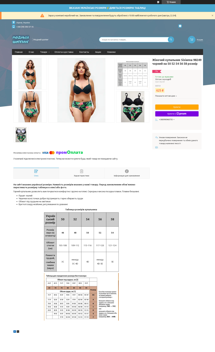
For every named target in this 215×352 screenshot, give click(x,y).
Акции (98, 52)
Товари (43, 52)
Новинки (111, 52)
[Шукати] (171, 39)
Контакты (84, 52)
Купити (176, 107)
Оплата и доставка (63, 52)
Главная (19, 52)
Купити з (177, 113)
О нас (31, 52)
